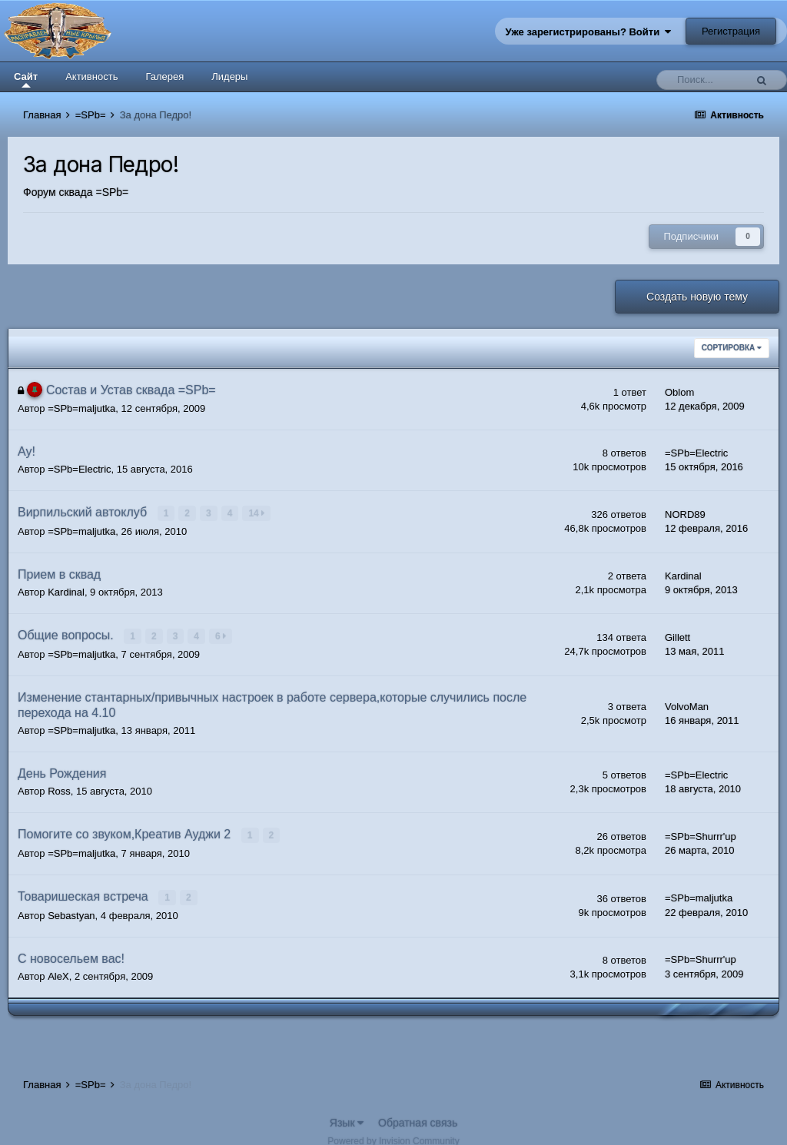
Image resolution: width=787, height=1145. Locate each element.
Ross (59, 789)
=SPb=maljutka (81, 408)
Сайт (26, 79)
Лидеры (229, 76)
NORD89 (685, 514)
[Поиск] (705, 80)
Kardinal (66, 591)
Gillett (677, 636)
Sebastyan (71, 912)
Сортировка (732, 348)
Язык (347, 1119)
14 (257, 513)
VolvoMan (687, 705)
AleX (58, 973)
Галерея (164, 76)
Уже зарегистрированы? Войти (589, 32)
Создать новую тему (697, 296)
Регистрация (731, 31)
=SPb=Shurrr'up (700, 835)
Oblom (679, 392)
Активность (91, 76)
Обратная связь (417, 1119)
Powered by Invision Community (393, 1138)
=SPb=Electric (79, 469)
